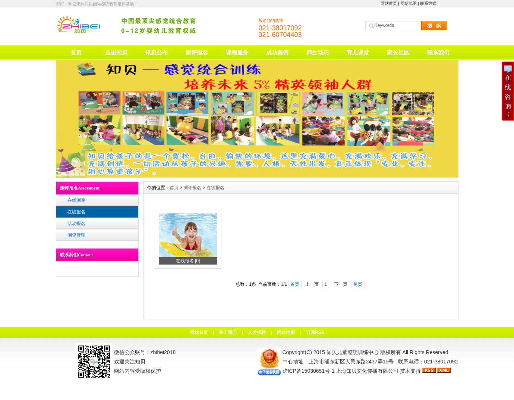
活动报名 (76, 223)
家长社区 (398, 52)
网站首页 (389, 3)
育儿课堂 (358, 52)
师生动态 (317, 52)
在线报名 (76, 212)
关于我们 (228, 332)
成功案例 (277, 52)
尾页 (357, 284)
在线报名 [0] (188, 260)
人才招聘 (257, 332)
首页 (76, 52)
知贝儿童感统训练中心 (353, 352)
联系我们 (438, 52)
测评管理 (76, 235)
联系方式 (428, 3)
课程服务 (237, 52)
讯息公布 (156, 52)
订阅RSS (315, 332)
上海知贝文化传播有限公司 (367, 371)
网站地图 (408, 3)
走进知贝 (116, 52)
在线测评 (76, 200)
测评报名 (197, 52)
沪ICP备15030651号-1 (309, 371)
